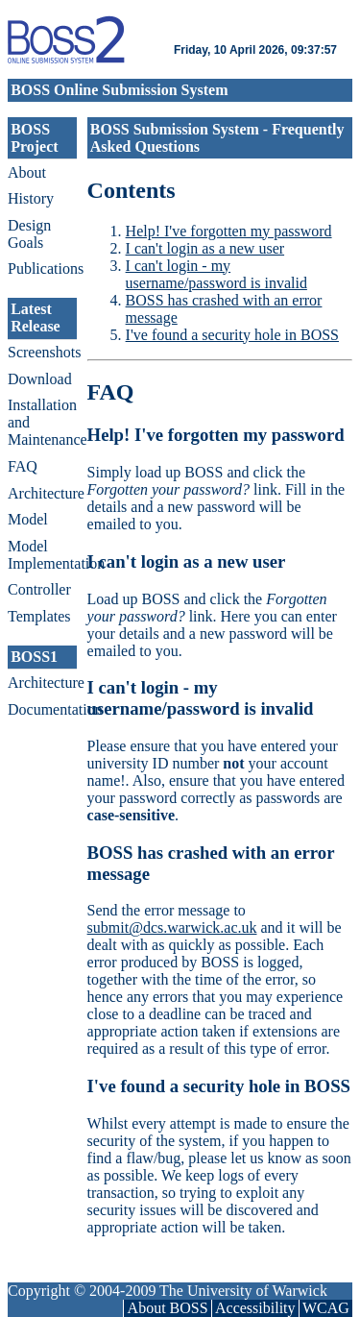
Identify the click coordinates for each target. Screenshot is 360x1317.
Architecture (42, 493)
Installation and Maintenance (42, 422)
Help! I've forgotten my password (229, 231)
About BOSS (168, 1308)
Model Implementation (42, 555)
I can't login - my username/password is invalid (216, 274)
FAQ (22, 466)
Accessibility (255, 1308)
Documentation (42, 709)
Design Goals (29, 234)
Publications (42, 268)
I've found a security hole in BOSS (232, 335)
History (31, 198)
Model (28, 519)
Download (40, 379)
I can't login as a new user (205, 248)
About (27, 172)
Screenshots (42, 352)
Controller (39, 589)
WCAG (325, 1308)
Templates (39, 616)
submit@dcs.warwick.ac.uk (172, 927)
